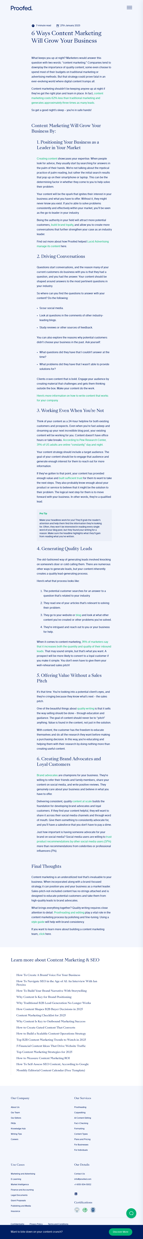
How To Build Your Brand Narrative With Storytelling (51, 991)
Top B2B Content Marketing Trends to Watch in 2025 (51, 1040)
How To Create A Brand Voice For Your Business (48, 975)
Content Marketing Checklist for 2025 (41, 1015)
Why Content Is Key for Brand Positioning (43, 997)
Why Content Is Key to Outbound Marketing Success (50, 1021)
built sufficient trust (70, 478)
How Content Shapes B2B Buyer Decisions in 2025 (49, 1009)
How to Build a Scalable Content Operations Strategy (51, 1033)
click (42, 934)
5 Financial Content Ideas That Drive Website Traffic (51, 1046)
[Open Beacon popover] (131, 1213)
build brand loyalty (62, 225)
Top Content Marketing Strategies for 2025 (44, 1052)
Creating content (47, 159)
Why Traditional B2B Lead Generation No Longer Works (53, 1003)
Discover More (120, 1232)
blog (78, 615)
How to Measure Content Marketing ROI (43, 1058)
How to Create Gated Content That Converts (45, 1027)
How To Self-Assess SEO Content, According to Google (52, 1064)
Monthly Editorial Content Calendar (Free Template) (50, 1070)
